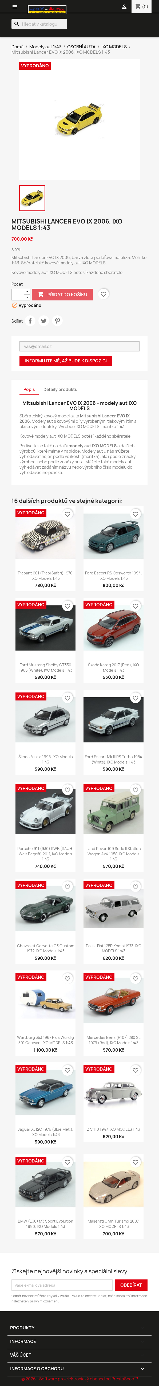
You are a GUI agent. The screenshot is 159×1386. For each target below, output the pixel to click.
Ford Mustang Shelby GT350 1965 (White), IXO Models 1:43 (45, 667)
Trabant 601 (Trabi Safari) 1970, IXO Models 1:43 (46, 575)
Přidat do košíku (62, 294)
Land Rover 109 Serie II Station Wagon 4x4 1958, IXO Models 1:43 (113, 854)
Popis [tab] (29, 389)
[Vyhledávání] (39, 24)
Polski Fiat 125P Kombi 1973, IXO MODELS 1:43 (113, 948)
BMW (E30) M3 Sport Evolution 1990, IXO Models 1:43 (45, 1224)
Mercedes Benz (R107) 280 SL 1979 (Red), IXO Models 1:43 (113, 1040)
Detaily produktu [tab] (60, 389)
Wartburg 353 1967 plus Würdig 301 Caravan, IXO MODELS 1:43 (45, 1040)
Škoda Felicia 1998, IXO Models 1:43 (45, 759)
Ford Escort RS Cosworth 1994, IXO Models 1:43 (113, 575)
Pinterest (57, 320)
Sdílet (30, 320)
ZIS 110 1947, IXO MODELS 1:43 (113, 1129)
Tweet (43, 320)
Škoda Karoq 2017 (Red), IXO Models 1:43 (113, 667)
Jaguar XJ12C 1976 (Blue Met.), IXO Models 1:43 (45, 1132)
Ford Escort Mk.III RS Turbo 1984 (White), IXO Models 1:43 (113, 759)
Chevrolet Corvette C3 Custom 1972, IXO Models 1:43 (45, 948)
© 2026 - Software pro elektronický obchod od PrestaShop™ (79, 1379)
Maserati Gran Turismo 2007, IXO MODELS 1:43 (114, 1224)
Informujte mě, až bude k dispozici (66, 361)
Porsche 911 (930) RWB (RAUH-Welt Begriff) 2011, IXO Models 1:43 (45, 854)
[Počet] (17, 294)
